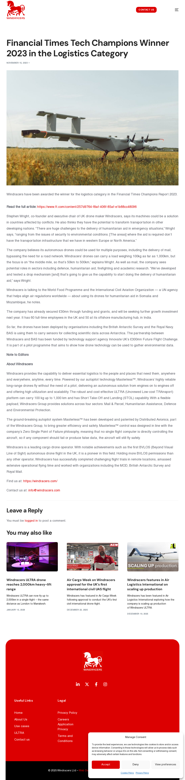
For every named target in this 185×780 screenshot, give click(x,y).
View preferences (165, 764)
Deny (136, 764)
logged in (31, 520)
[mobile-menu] (172, 10)
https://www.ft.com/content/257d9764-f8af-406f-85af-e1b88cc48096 (87, 207)
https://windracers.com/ (40, 481)
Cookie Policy (127, 773)
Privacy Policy (142, 773)
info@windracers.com (44, 490)
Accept (105, 764)
